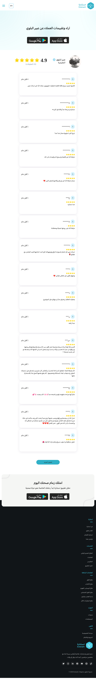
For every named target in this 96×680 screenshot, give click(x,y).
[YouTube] (81, 665)
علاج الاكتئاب (89, 586)
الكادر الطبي (89, 533)
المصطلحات (89, 621)
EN (11, 6)
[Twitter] (63, 665)
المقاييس (90, 564)
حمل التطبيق (89, 568)
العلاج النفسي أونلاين (87, 555)
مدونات (90, 617)
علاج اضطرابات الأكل (87, 603)
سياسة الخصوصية (87, 635)
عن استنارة (90, 528)
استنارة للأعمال (88, 537)
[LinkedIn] (72, 665)
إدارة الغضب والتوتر (87, 599)
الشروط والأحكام (88, 639)
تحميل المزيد (48, 464)
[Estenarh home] (85, 647)
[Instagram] (68, 665)
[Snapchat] (86, 665)
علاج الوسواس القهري (86, 590)
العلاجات (90, 559)
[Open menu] (3, 5)
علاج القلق (90, 582)
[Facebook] (77, 665)
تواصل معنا (89, 541)
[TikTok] (91, 665)
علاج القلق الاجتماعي (87, 594)
